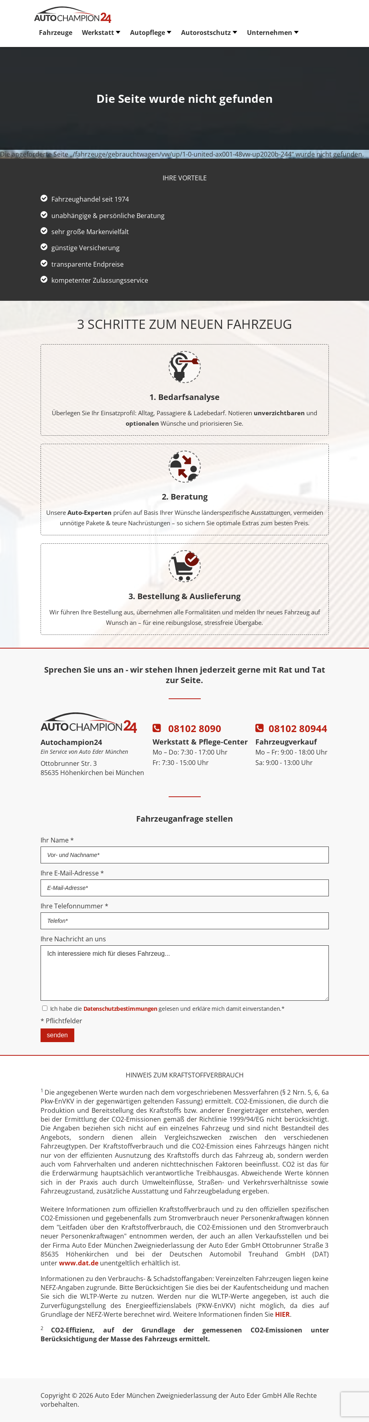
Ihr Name (57, 840)
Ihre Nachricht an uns (73, 938)
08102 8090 (187, 728)
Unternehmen (269, 32)
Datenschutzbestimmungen (120, 1008)
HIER (282, 1314)
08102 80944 (291, 728)
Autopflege (147, 32)
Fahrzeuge (55, 32)
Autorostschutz (206, 32)
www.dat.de (78, 1263)
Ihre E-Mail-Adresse (72, 873)
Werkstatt (98, 32)
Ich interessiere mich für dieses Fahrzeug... (185, 973)
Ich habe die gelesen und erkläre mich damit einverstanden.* (167, 1008)
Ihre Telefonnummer (74, 906)
